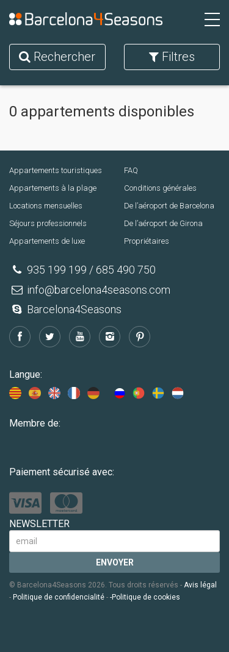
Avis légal (200, 585)
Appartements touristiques (55, 170)
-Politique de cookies (145, 597)
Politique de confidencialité (58, 597)
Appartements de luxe (47, 241)
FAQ (131, 170)
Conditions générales (160, 188)
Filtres (172, 56)
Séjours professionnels (48, 223)
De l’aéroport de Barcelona (169, 205)
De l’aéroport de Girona (163, 223)
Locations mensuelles (45, 205)
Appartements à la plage (52, 188)
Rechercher (57, 56)
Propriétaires (146, 241)
